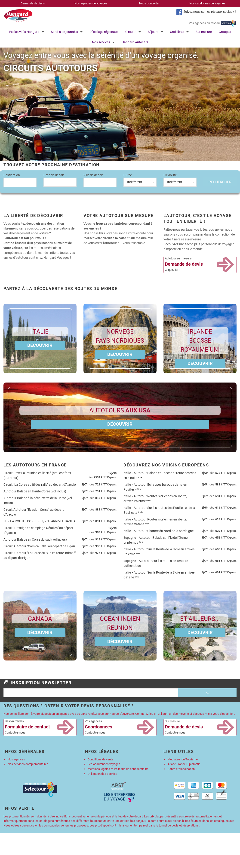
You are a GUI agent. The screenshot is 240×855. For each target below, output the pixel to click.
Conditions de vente (100, 759)
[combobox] (20, 182)
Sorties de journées (64, 32)
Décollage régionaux (103, 32)
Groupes (225, 32)
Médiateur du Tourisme (183, 759)
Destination (20, 180)
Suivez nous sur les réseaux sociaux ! (209, 11)
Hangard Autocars (135, 42)
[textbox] (20, 181)
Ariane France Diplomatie (184, 764)
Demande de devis (33, 3)
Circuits (130, 32)
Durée (140, 180)
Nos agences (16, 759)
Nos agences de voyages (90, 3)
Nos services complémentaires (28, 764)
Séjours (153, 32)
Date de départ (60, 180)
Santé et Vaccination (181, 769)
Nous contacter (149, 3)
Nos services (101, 42)
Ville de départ (100, 180)
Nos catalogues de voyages (207, 3)
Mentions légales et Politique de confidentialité (118, 769)
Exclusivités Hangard (24, 32)
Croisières (177, 32)
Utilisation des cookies (102, 773)
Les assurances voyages (104, 764)
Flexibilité (180, 180)
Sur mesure (204, 32)
